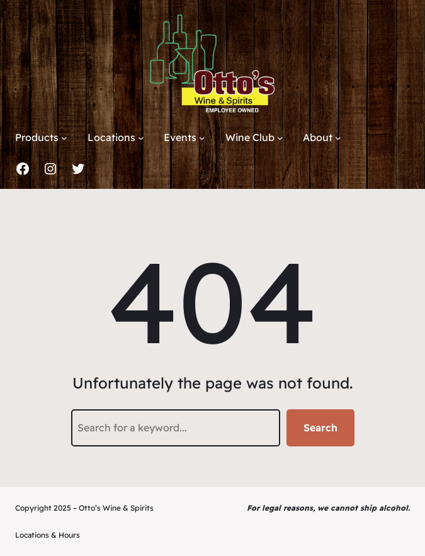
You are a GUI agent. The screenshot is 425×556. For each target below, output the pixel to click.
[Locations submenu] (141, 138)
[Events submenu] (202, 138)
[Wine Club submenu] (280, 138)
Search (320, 427)
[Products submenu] (64, 138)
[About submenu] (338, 138)
